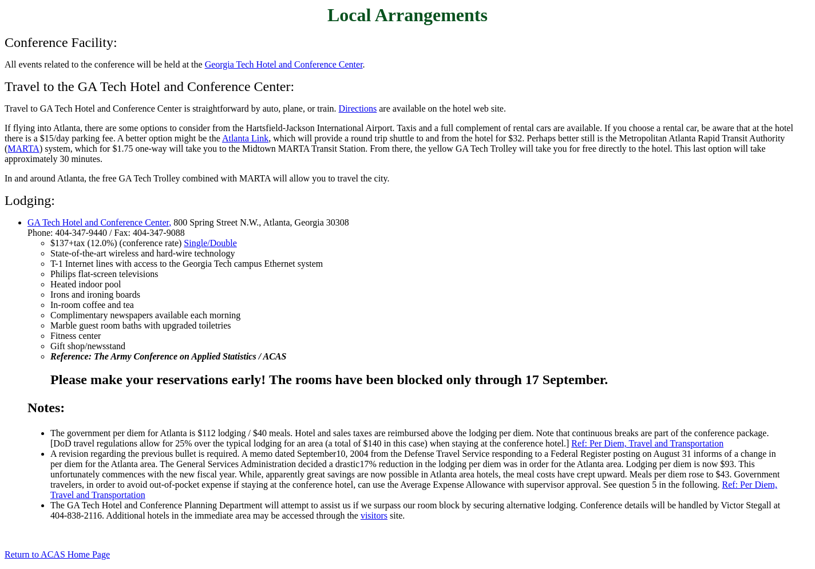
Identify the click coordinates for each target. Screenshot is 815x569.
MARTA (23, 148)
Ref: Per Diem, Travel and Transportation (647, 443)
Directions (358, 108)
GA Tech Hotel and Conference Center (98, 222)
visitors (374, 515)
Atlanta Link (245, 138)
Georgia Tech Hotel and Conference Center (284, 64)
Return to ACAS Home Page (57, 554)
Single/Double (210, 243)
